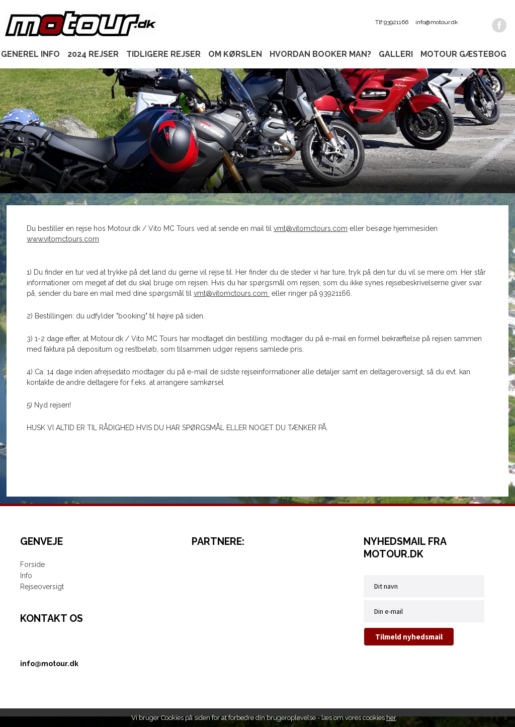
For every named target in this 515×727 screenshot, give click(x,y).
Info (26, 586)
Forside (32, 575)
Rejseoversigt (42, 597)
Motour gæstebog (463, 54)
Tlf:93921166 (391, 22)
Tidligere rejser (163, 54)
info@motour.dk (436, 22)
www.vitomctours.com (63, 250)
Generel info (30, 54)
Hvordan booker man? (320, 54)
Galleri (396, 54)
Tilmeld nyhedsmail (409, 647)
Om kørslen (235, 54)
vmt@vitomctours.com (311, 239)
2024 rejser (93, 54)
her (391, 717)
